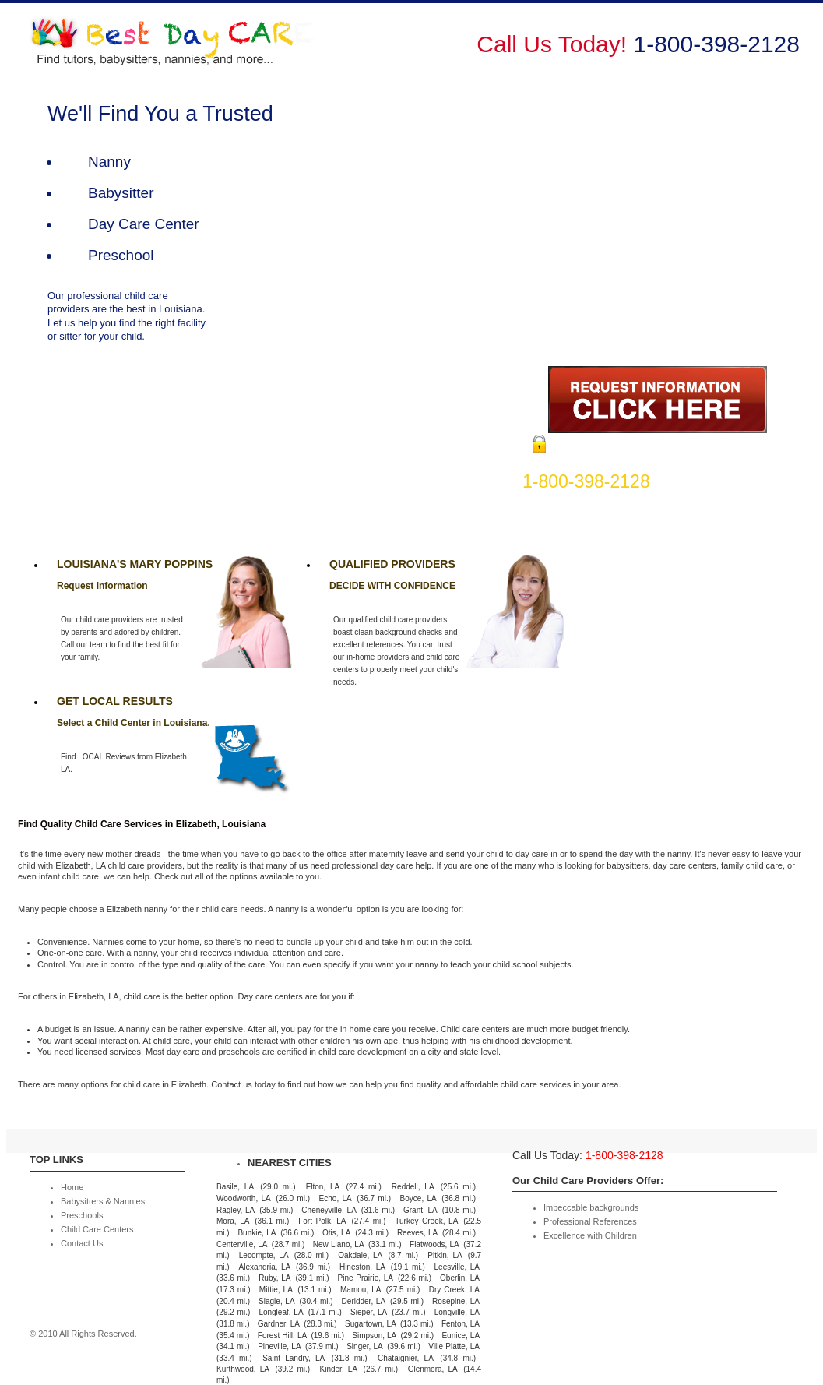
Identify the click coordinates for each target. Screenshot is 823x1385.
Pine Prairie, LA (365, 1278)
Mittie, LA (276, 1289)
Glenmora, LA (433, 1369)
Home (355, 52)
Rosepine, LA (456, 1301)
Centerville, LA (241, 1244)
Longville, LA (457, 1312)
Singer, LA (364, 1346)
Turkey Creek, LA (426, 1221)
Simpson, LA (374, 1335)
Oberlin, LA (460, 1278)
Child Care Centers (667, 52)
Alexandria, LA (264, 1267)
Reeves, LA (417, 1232)
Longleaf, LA (281, 1312)
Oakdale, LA (360, 1255)
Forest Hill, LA (282, 1335)
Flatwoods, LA (434, 1244)
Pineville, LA (279, 1346)
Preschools (564, 52)
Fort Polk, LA (322, 1221)
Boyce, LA (418, 1198)
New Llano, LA (338, 1244)
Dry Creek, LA (454, 1289)
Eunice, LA (460, 1335)
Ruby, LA (274, 1278)
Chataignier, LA (406, 1358)
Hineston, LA (362, 1267)
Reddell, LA (413, 1186)
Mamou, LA (360, 1289)
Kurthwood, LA (242, 1369)
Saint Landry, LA (293, 1358)
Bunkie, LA (256, 1232)
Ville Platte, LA (454, 1346)
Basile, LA (235, 1186)
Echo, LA (335, 1198)
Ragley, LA (235, 1210)
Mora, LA (232, 1221)
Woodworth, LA (243, 1198)
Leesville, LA (457, 1267)
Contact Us (771, 52)
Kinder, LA (339, 1369)
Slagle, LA (276, 1301)
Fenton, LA (460, 1324)
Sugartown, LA (370, 1324)
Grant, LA (420, 1210)
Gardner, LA (279, 1324)
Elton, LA (323, 1186)
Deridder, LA (363, 1301)
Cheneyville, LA (328, 1210)
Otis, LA (336, 1232)
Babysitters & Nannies (455, 52)
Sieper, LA (368, 1312)
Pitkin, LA (444, 1255)
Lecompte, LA (264, 1255)
